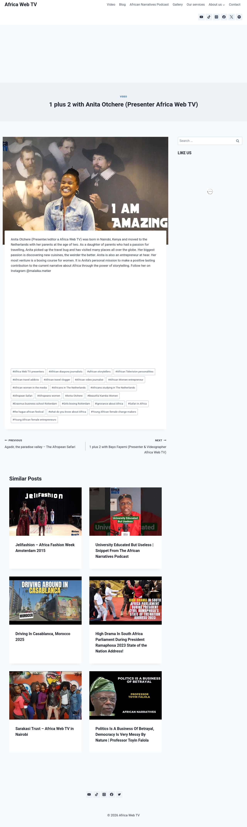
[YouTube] (201, 17)
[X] (231, 17)
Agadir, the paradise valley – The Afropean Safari (43, 443)
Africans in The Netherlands (69, 387)
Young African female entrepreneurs (34, 419)
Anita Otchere (74, 395)
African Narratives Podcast (149, 4)
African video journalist (89, 379)
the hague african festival (28, 411)
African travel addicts (26, 379)
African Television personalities (134, 371)
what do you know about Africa (67, 411)
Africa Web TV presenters (28, 371)
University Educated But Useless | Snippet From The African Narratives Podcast (124, 551)
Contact (234, 4)
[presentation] (45, 511)
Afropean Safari (22, 395)
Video (111, 4)
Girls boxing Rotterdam (76, 403)
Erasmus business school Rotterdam (35, 403)
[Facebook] (224, 17)
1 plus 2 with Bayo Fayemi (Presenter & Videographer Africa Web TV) (127, 446)
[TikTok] (209, 17)
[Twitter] (119, 794)
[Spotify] (239, 17)
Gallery (178, 4)
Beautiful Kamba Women (102, 395)
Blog (122, 4)
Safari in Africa (137, 403)
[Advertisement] (123, 54)
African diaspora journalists (65, 371)
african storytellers (99, 371)
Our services (196, 4)
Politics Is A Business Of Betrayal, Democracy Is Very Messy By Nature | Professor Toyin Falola (125, 734)
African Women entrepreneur (125, 379)
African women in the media (30, 387)
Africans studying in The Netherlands (113, 387)
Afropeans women (48, 395)
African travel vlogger (57, 379)
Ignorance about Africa (109, 403)
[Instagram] (216, 17)
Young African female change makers (113, 411)
